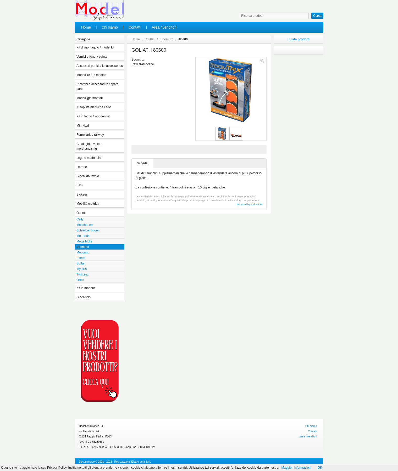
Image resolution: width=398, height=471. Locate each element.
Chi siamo (110, 27)
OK (320, 467)
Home (86, 27)
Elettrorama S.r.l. (141, 461)
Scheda (142, 163)
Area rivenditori (164, 27)
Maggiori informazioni (296, 467)
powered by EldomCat (249, 204)
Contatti (135, 27)
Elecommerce (87, 461)
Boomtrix (167, 39)
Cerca (317, 16)
